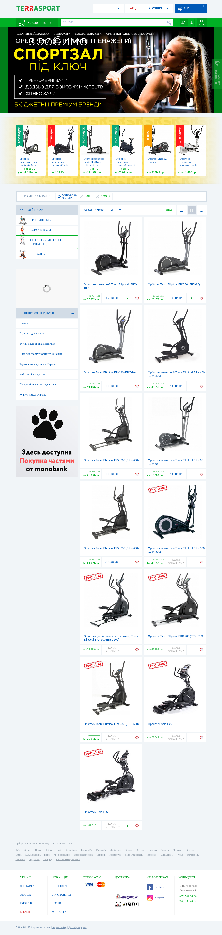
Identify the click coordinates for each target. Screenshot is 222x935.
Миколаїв (101, 850)
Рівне (47, 854)
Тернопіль (151, 854)
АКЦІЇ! (134, 8)
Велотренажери (35, 230)
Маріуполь (115, 850)
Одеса (38, 850)
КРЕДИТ (25, 911)
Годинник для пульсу (32, 333)
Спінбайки (32, 254)
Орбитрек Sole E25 (160, 724)
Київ (18, 850)
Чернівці (101, 854)
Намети (24, 323)
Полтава (153, 850)
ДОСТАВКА (27, 886)
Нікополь (20, 859)
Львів (59, 850)
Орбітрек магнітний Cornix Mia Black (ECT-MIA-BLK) (94, 161)
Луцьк (180, 854)
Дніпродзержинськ (83, 854)
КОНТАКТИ (59, 911)
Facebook (155, 887)
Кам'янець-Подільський (68, 859)
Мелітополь (193, 854)
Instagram (155, 898)
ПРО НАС (58, 903)
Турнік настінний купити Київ (37, 343)
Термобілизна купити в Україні (38, 364)
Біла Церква (167, 854)
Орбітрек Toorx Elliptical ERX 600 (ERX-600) (111, 460)
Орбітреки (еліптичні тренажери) (39, 241)
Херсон (140, 850)
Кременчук (115, 854)
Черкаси (177, 850)
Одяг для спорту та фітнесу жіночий (41, 353)
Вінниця (129, 850)
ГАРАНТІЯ (26, 903)
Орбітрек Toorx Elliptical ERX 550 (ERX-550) (111, 724)
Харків (27, 850)
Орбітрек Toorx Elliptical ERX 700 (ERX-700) (175, 636)
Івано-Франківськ (133, 854)
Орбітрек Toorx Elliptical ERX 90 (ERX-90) (110, 372)
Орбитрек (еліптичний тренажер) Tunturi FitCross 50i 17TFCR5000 (60, 165)
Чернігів (165, 850)
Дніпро (48, 850)
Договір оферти (77, 927)
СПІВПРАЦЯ (59, 886)
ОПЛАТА (25, 894)
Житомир (190, 850)
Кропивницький (62, 854)
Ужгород (47, 859)
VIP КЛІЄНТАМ (61, 894)
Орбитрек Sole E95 (96, 812)
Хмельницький (32, 854)
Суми (18, 854)
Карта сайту (59, 927)
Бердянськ (34, 859)
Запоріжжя (71, 850)
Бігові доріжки (35, 220)
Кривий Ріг (86, 850)
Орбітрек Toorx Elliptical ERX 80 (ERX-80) (174, 284)
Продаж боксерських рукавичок (38, 384)
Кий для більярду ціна (32, 374)
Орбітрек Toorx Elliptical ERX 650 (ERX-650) (111, 548)
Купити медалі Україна (33, 394)
